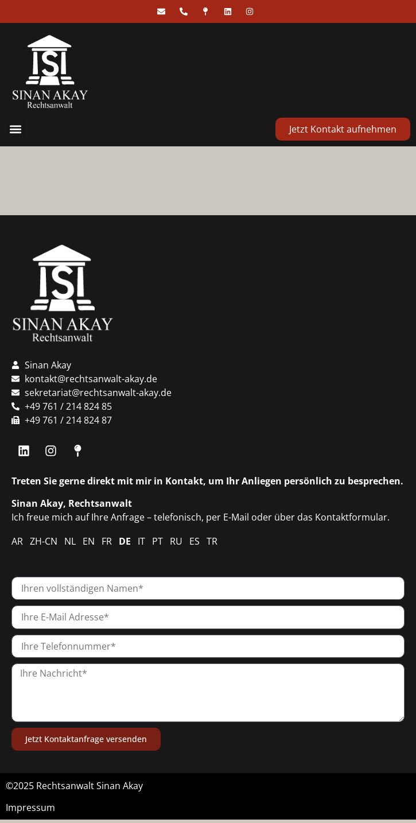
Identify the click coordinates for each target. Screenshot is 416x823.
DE (125, 541)
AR (17, 541)
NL (70, 541)
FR (107, 541)
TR (212, 541)
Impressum (30, 807)
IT (141, 541)
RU (176, 541)
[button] (15, 129)
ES (194, 541)
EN (89, 541)
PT (157, 541)
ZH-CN (43, 541)
